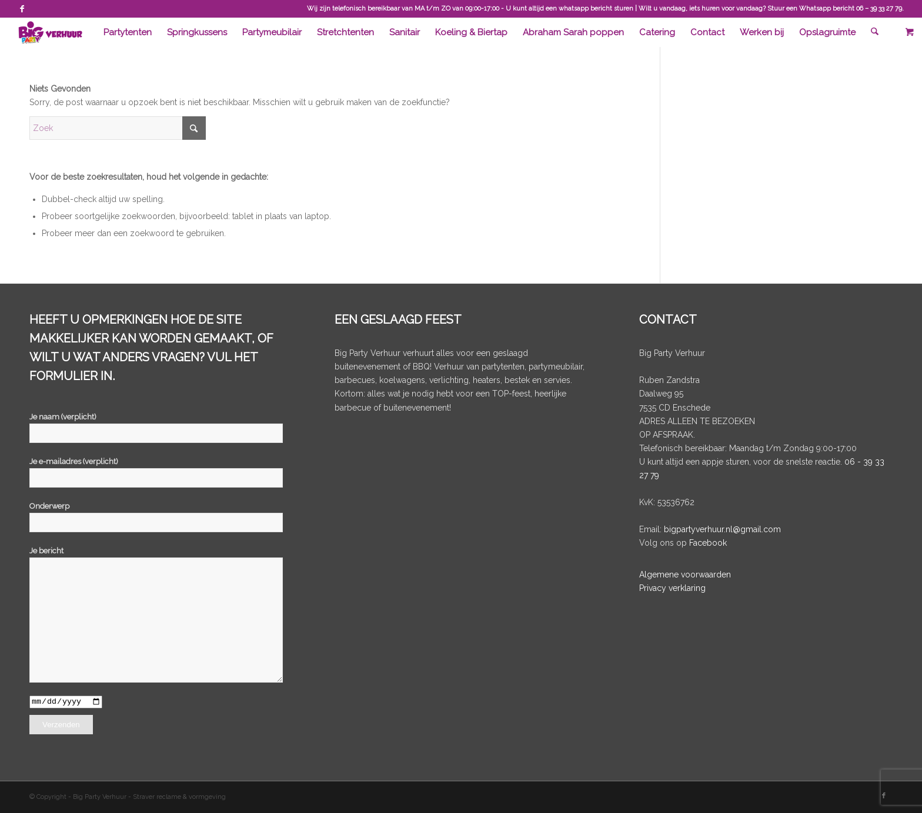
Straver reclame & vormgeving (179, 797)
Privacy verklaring (672, 588)
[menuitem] (128, 32)
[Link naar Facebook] (22, 9)
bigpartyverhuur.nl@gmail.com (722, 529)
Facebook (708, 542)
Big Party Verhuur (100, 797)
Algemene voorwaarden (685, 574)
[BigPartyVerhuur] (50, 32)
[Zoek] (875, 32)
